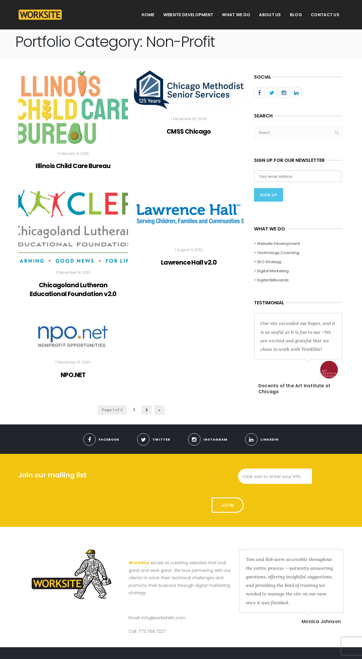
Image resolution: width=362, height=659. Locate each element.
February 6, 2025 (74, 153)
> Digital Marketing (271, 271)
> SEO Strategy (268, 262)
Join (328, 476)
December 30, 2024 (190, 118)
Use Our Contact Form (318, 648)
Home (148, 15)
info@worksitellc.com (163, 589)
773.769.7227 (152, 603)
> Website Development (277, 243)
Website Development (188, 15)
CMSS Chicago (189, 131)
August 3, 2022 (190, 249)
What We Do (236, 15)
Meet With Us (278, 648)
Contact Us (325, 15)
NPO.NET (73, 375)
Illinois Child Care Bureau (73, 166)
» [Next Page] (159, 409)
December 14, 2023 (74, 272)
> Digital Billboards (271, 280)
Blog (296, 15)
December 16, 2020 (74, 362)
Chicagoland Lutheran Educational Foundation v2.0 (73, 289)
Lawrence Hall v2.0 (189, 262)
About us (270, 15)
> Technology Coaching (276, 252)
